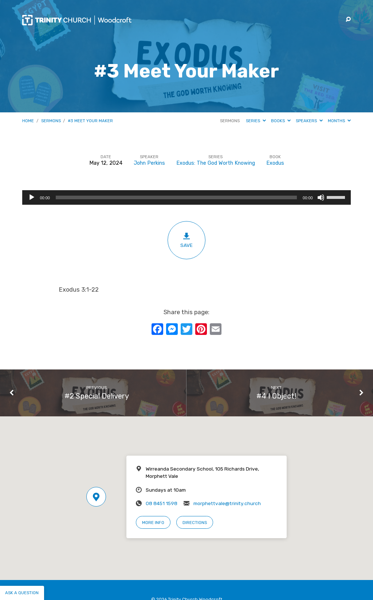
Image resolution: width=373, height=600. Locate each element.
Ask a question (22, 592)
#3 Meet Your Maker (90, 120)
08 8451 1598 (161, 503)
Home (28, 120)
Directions (194, 522)
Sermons (51, 120)
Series (256, 120)
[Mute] (321, 197)
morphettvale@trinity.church (227, 503)
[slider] (176, 197)
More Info (153, 522)
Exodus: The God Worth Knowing (215, 163)
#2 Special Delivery (96, 396)
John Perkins (149, 163)
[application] (186, 197)
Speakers (309, 120)
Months (339, 120)
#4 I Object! (276, 396)
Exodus (275, 163)
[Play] (31, 197)
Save (186, 240)
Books (281, 120)
